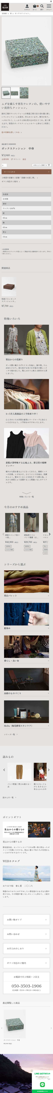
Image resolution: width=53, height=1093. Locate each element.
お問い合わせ (13, 934)
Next (49, 50)
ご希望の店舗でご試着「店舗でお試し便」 (19, 177)
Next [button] (48, 771)
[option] (20, 776)
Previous (4, 50)
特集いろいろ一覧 (26, 496)
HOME (4, 13)
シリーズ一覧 (9, 734)
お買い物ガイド (14, 919)
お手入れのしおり (15, 948)
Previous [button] (3, 771)
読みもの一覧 (8, 797)
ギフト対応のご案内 (10, 181)
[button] (3, 534)
